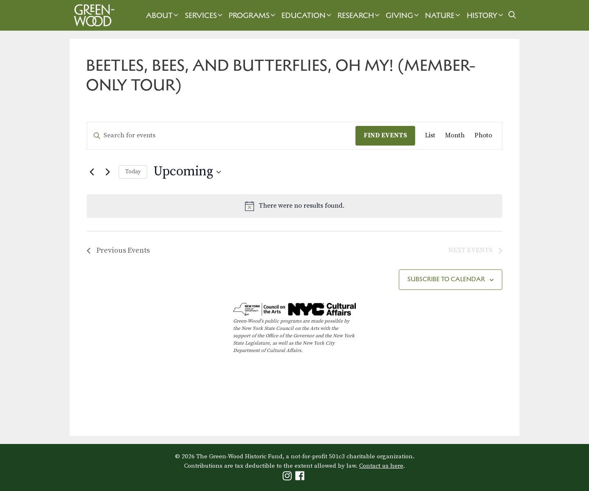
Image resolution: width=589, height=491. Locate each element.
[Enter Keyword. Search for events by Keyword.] (221, 135)
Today (133, 171)
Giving (403, 15)
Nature (443, 15)
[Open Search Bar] (512, 15)
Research (359, 15)
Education (307, 15)
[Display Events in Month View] (455, 135)
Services (205, 15)
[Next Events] (107, 172)
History (486, 15)
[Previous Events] (92, 172)
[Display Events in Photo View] (483, 135)
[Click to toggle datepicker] (187, 172)
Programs (253, 15)
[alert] (294, 206)
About (163, 15)
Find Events (385, 135)
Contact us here (381, 466)
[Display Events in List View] (430, 135)
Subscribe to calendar (446, 279)
